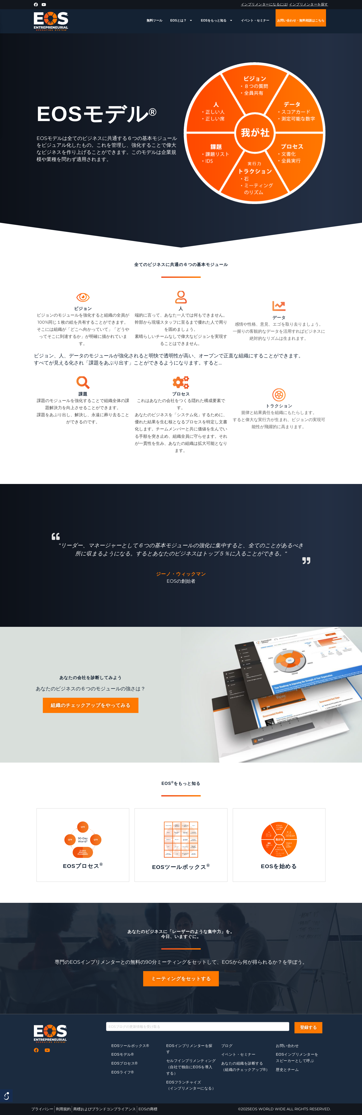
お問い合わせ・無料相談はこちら (300, 20)
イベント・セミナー (255, 20)
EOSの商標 (147, 1109)
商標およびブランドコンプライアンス (104, 1109)
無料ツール (154, 20)
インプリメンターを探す (308, 4)
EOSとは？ (181, 20)
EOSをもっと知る (217, 20)
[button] (90, 705)
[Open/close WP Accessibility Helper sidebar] (6, 1095)
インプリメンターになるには (264, 4)
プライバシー (42, 1109)
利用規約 (63, 1109)
